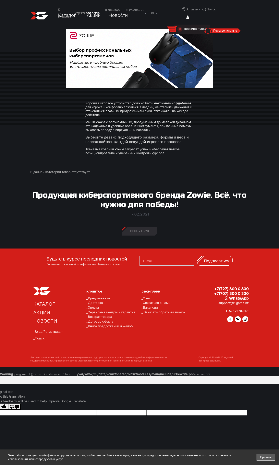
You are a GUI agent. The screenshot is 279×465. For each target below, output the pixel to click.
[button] (193, 9)
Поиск (39, 338)
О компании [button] (135, 10)
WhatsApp (64, 13)
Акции (41, 312)
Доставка (95, 303)
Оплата (93, 307)
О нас (147, 298)
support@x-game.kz (233, 303)
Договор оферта (100, 321)
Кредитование (99, 298)
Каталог (44, 304)
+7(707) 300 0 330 (231, 293)
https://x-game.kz (143, 360)
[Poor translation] (14, 407)
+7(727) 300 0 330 (231, 288)
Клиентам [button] (112, 10)
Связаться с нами (156, 303)
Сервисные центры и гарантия (111, 312)
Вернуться (139, 231)
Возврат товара (100, 316)
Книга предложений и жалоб (110, 325)
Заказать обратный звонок (164, 312)
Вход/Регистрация (49, 332)
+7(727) (87, 13)
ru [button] (153, 13)
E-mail (147, 261)
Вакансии (150, 307)
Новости (45, 321)
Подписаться (216, 261)
